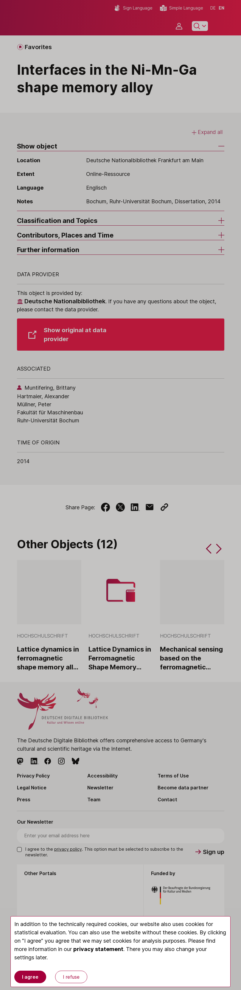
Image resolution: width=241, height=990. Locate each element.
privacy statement (98, 949)
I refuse (71, 977)
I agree (30, 977)
